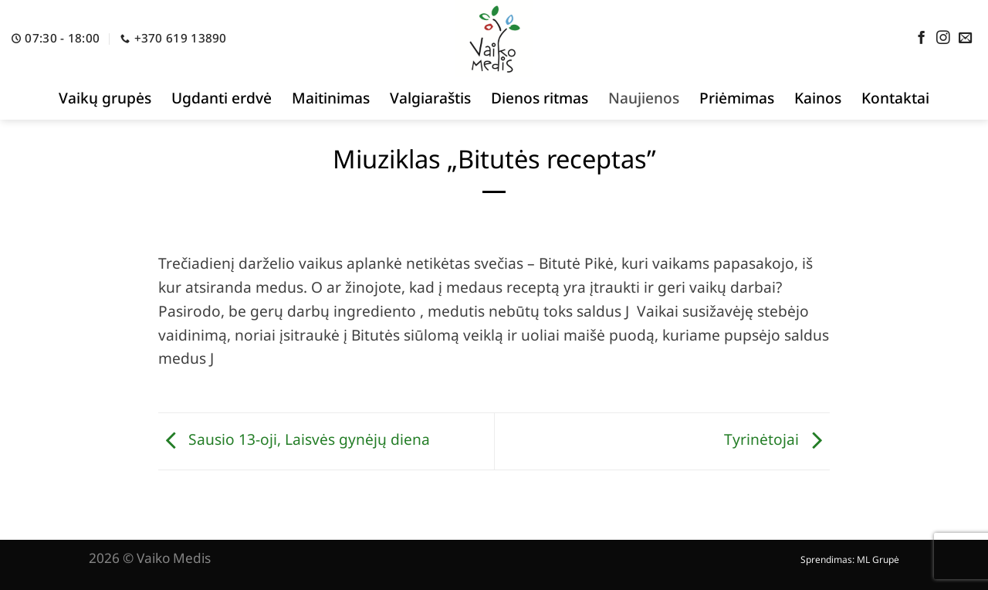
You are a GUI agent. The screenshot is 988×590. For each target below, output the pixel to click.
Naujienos (643, 97)
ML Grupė (878, 559)
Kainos (817, 97)
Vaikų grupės (105, 97)
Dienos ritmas (539, 97)
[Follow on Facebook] (922, 38)
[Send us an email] (966, 38)
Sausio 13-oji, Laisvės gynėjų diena (294, 439)
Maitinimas (331, 97)
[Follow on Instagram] (943, 38)
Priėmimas (736, 97)
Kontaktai (895, 97)
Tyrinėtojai (777, 439)
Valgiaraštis (430, 97)
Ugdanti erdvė (221, 97)
